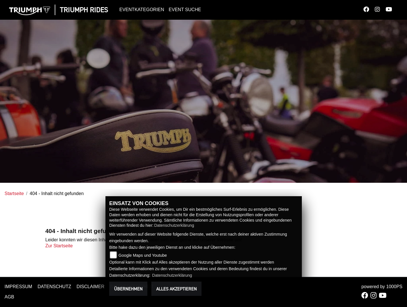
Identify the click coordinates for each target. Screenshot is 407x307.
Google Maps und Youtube (143, 255)
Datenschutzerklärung (174, 225)
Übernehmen (128, 289)
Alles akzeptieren (176, 289)
